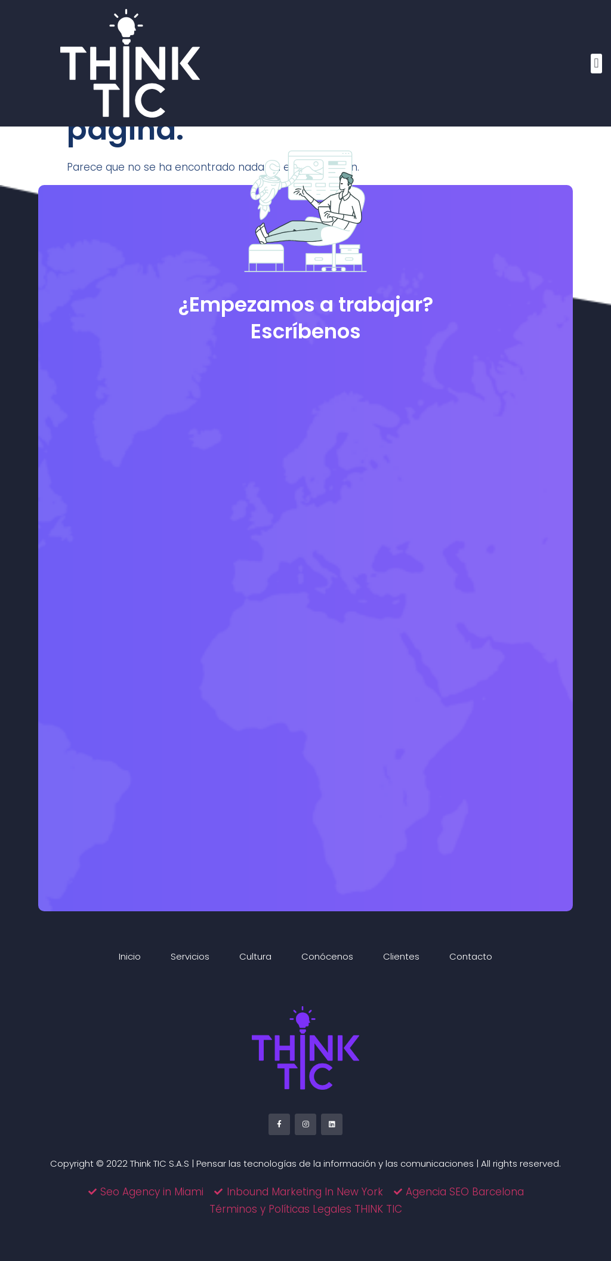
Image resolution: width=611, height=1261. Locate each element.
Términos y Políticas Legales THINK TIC (305, 1209)
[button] (596, 63)
